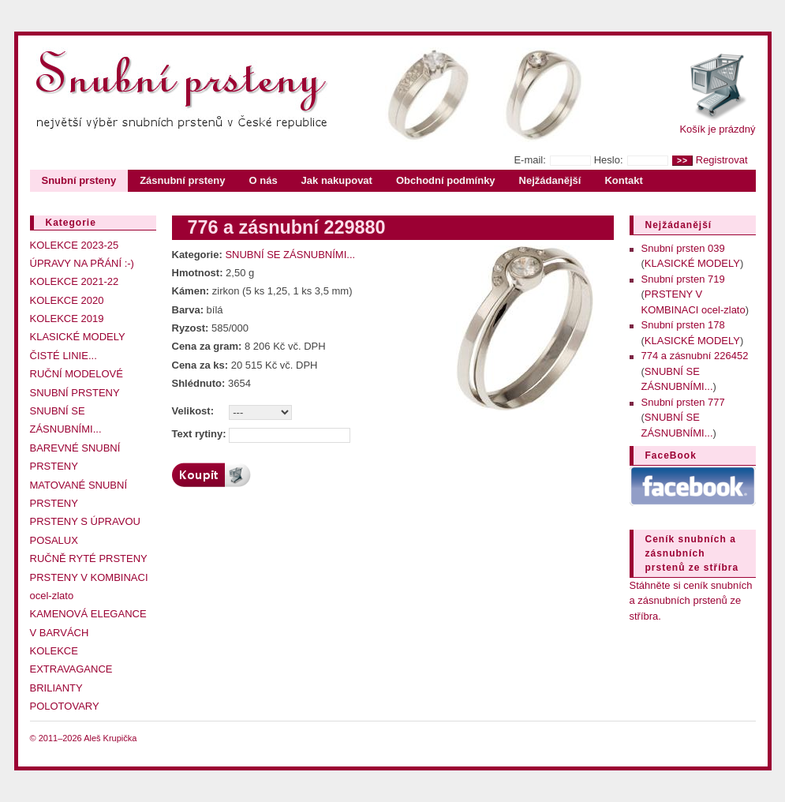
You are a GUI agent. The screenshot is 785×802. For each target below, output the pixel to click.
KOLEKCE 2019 (67, 318)
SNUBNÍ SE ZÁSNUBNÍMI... (290, 254)
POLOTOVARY (64, 706)
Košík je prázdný (717, 129)
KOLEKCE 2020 (67, 300)
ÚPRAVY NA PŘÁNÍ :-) (82, 263)
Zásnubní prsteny (182, 180)
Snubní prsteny (79, 180)
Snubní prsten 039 (683, 248)
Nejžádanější (550, 180)
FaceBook (671, 455)
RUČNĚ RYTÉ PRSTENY (89, 558)
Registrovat (722, 160)
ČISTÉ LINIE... (63, 356)
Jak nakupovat (336, 180)
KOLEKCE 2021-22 (74, 281)
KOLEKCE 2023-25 (74, 245)
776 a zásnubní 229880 (287, 227)
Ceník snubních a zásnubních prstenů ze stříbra (692, 553)
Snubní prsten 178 (683, 325)
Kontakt (623, 180)
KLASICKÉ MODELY (77, 337)
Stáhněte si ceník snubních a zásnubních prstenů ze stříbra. (691, 600)
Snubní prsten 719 (683, 279)
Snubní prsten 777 (683, 402)
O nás (263, 180)
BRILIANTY (56, 688)
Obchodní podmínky (445, 180)
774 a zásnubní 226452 (695, 356)
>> (682, 160)
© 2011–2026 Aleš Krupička (83, 738)
